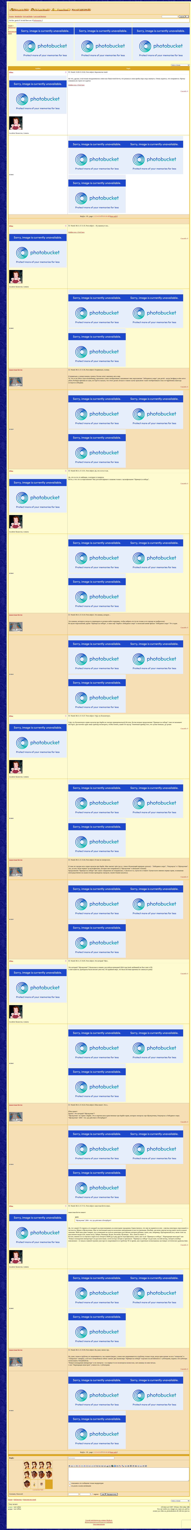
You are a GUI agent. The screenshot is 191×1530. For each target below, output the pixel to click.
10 (106, 216)
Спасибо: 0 (184, 91)
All (108, 216)
